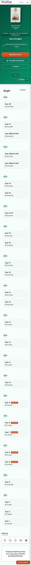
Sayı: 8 (11, 423)
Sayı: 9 (11, 403)
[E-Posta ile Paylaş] (26, 540)
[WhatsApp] (10, 540)
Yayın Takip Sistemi (12, 554)
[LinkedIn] (20, 540)
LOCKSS (22, 90)
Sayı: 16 (8, 272)
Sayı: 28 (8, 104)
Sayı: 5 (11, 462)
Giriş (27, 2)
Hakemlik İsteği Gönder (15, 60)
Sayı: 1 (7, 521)
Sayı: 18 (8, 243)
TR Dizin (15, 75)
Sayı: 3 (7, 502)
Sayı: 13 (8, 322)
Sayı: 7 (11, 432)
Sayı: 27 (8, 124)
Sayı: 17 (8, 263)
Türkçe (21, 2)
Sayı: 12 (8, 342)
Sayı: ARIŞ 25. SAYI (12, 154)
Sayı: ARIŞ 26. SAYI (12, 133)
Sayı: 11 (7, 362)
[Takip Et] (21, 79)
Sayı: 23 (8, 183)
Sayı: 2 (7, 511)
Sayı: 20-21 (9, 213)
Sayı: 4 (7, 482)
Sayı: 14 (8, 302)
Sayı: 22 (8, 193)
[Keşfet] (15, 66)
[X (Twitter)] (15, 540)
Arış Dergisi (15, 39)
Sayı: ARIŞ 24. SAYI (12, 163)
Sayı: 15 (8, 292)
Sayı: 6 (11, 452)
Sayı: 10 (8, 382)
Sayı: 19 (8, 233)
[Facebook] (4, 540)
